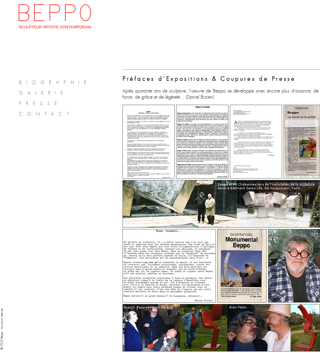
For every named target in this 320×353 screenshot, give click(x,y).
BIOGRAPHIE (55, 82)
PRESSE (40, 103)
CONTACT (46, 114)
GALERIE (43, 93)
